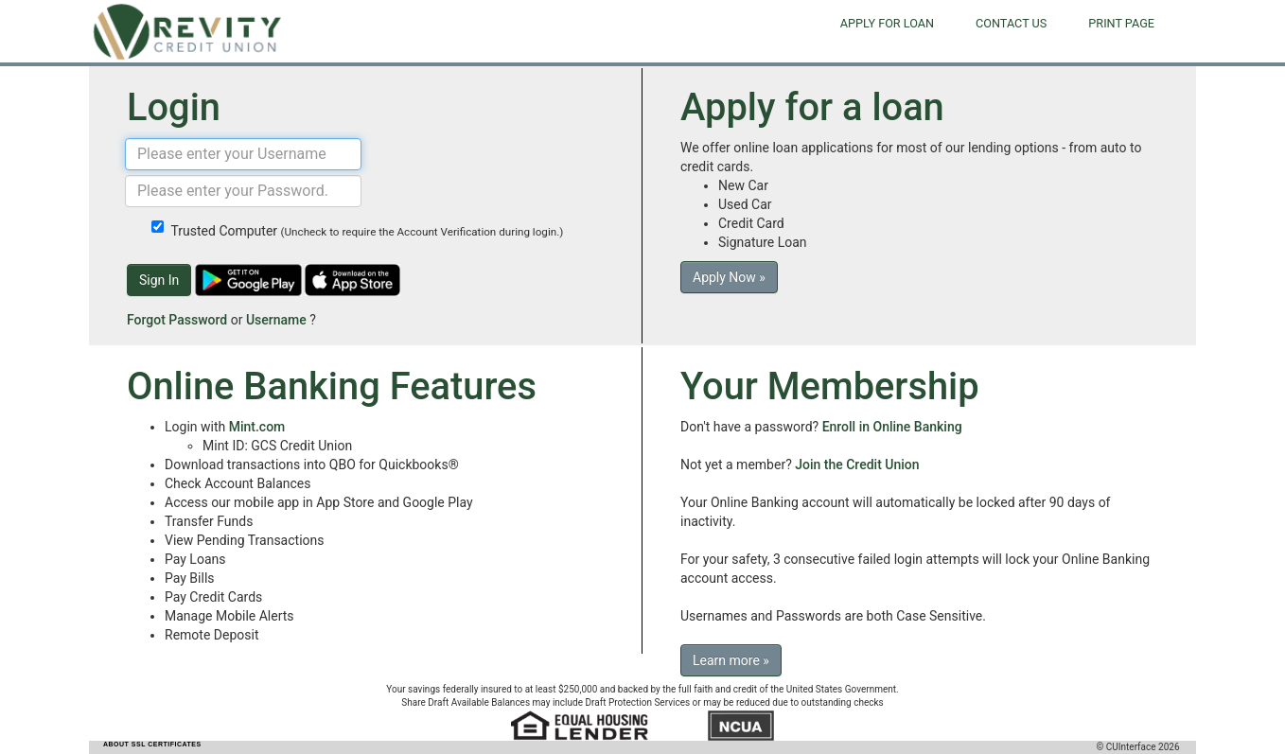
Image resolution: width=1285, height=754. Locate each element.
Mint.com (257, 426)
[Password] (243, 191)
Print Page (1121, 23)
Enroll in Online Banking (892, 426)
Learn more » (731, 660)
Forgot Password (177, 319)
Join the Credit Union (857, 464)
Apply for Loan (887, 23)
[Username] (243, 154)
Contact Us (1011, 23)
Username (276, 319)
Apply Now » (729, 277)
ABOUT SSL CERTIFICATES (152, 744)
